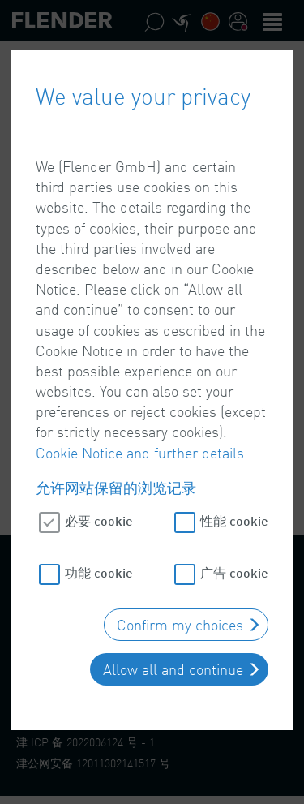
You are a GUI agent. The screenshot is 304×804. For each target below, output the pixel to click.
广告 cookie (234, 570)
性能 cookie (234, 518)
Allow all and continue (173, 667)
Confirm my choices (180, 622)
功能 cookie (99, 570)
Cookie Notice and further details (140, 449)
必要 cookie (99, 518)
